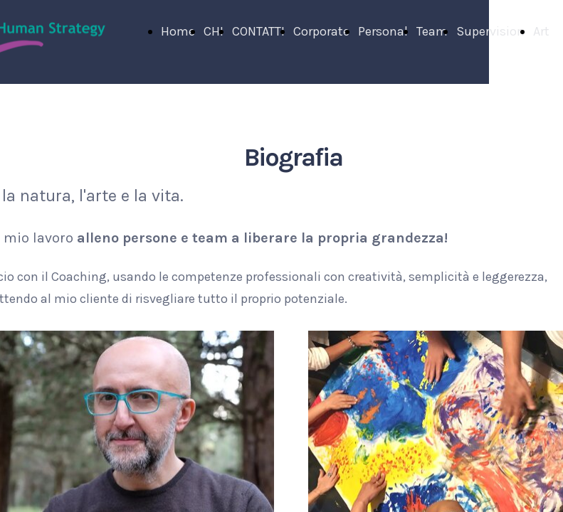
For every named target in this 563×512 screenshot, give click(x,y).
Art (541, 31)
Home (178, 31)
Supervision (490, 31)
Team (432, 31)
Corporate (321, 31)
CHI (213, 31)
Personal (383, 31)
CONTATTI (258, 31)
